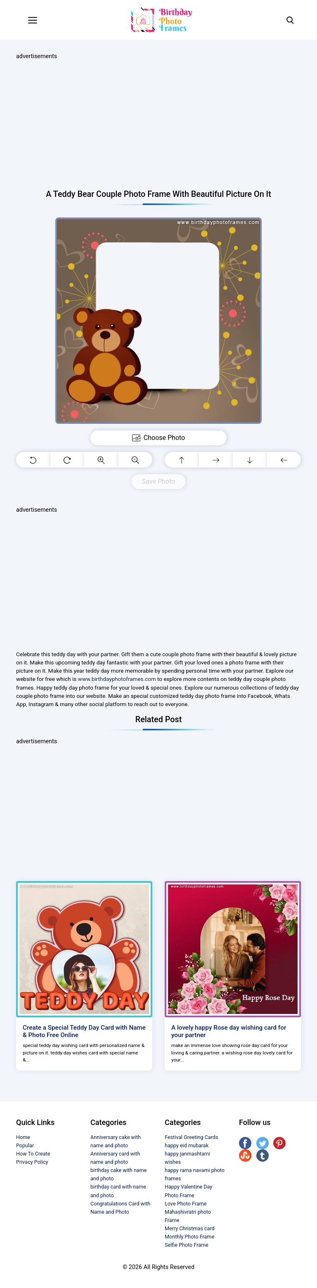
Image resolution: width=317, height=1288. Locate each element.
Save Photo (158, 481)
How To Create (33, 1154)
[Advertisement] (158, 125)
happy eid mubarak (186, 1145)
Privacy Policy (32, 1162)
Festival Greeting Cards (191, 1137)
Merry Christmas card (190, 1228)
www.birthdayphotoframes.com (117, 679)
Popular (25, 1145)
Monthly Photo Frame (189, 1237)
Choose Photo (158, 438)
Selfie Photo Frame (186, 1245)
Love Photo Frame (185, 1204)
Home (23, 1137)
